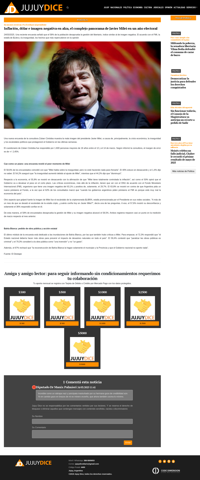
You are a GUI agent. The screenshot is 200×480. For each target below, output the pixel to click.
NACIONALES (116, 7)
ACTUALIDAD (179, 7)
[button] (67, 7)
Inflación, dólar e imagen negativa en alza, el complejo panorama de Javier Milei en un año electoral (80, 28)
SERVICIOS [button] (191, 7)
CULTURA (148, 7)
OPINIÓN (168, 7)
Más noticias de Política (183, 171)
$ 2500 (142, 323)
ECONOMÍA (138, 7)
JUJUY (106, 7)
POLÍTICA (127, 7)
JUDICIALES (158, 7)
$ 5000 (82, 364)
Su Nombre (37, 416)
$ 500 (62, 323)
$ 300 (22, 323)
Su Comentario (39, 427)
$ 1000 (102, 323)
